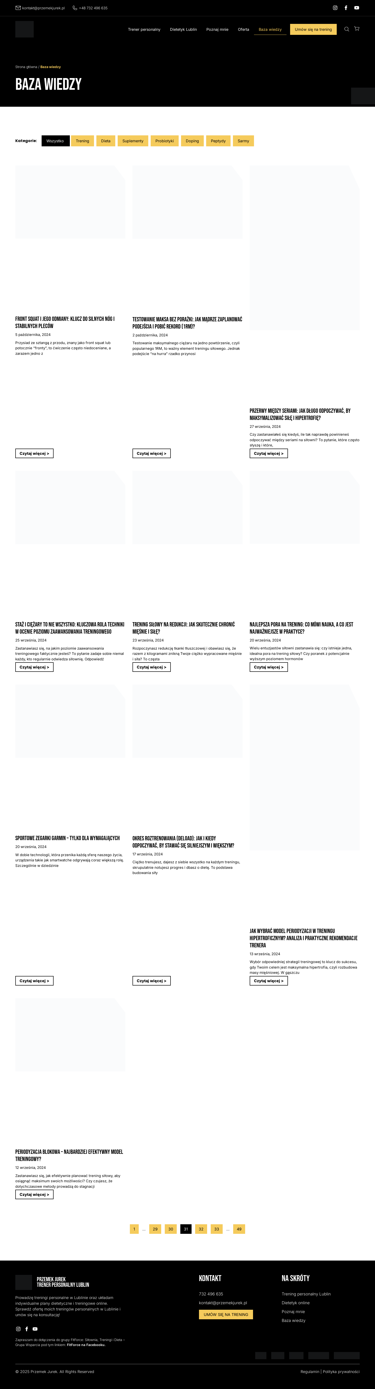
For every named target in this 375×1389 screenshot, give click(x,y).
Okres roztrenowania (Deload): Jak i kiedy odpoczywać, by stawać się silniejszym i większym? (183, 842)
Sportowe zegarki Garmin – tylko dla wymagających (67, 838)
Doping (192, 140)
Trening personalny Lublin (306, 1294)
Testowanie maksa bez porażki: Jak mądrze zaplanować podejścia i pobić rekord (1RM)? (187, 323)
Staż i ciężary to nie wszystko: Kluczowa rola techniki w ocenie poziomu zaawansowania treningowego (69, 628)
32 (203, 1227)
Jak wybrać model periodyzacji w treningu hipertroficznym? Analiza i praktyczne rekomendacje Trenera (304, 938)
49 (241, 1227)
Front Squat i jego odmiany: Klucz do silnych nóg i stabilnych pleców (65, 322)
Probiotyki (164, 140)
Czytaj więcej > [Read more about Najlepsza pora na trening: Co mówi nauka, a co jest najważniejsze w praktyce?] (269, 667)
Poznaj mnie (217, 29)
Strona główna (26, 67)
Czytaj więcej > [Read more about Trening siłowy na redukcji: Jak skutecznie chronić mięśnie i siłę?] (151, 667)
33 (218, 1227)
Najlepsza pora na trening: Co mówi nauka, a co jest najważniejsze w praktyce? (301, 628)
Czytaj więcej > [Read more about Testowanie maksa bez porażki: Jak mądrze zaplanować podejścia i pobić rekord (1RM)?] (151, 453)
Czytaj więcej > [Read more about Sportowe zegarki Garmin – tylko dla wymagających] (34, 980)
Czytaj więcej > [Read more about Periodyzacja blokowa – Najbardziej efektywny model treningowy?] (34, 1194)
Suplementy (132, 140)
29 (157, 1227)
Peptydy (218, 140)
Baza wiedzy (270, 29)
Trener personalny (144, 29)
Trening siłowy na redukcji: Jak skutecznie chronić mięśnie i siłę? (183, 628)
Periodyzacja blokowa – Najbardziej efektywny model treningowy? (69, 1155)
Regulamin (310, 1371)
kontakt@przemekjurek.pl (43, 8)
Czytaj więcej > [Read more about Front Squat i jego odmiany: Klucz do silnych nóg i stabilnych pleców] (34, 453)
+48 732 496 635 (93, 8)
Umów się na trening (313, 29)
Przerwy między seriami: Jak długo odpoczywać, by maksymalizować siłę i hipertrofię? (300, 414)
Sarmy (243, 140)
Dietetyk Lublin (183, 29)
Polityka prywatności (341, 1371)
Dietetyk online (296, 1302)
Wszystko (55, 140)
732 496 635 (211, 1294)
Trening (82, 140)
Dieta (105, 140)
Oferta (243, 29)
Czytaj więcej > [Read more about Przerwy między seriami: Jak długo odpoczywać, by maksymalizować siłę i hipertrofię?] (269, 453)
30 (172, 1227)
